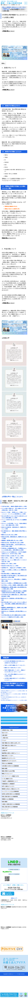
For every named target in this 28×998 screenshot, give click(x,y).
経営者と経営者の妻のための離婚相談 (11, 809)
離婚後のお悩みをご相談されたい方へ (11, 804)
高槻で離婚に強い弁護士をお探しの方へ (11, 758)
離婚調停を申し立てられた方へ (9, 776)
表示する (7, 72)
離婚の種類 (4, 784)
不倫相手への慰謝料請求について (10, 797)
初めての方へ (5, 748)
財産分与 (4, 101)
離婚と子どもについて (7, 789)
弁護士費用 (4, 751)
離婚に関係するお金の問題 (8, 787)
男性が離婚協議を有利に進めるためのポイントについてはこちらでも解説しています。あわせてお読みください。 (14, 330)
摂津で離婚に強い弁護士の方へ (9, 761)
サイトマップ (5, 825)
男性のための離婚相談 (7, 779)
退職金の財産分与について (9, 249)
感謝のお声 (4, 764)
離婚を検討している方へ (8, 771)
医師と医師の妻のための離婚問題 (10, 812)
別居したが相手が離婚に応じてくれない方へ (14, 679)
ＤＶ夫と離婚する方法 (7, 794)
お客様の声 (14, 735)
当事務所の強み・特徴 (7, 746)
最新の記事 (17, 635)
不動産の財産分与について (9, 108)
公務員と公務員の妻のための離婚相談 (11, 820)
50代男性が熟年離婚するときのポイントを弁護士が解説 (14, 714)
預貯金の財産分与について (9, 106)
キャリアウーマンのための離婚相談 (10, 807)
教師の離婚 (4, 817)
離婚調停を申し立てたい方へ (9, 774)
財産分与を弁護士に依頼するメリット (12, 103)
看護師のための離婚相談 (8, 815)
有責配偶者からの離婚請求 (8, 799)
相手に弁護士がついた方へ (8, 802)
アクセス (4, 756)
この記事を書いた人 (7, 635)
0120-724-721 (16, 983)
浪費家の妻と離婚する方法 (9, 48)
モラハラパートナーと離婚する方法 (10, 792)
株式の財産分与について (9, 111)
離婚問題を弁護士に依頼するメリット (11, 769)
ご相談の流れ (5, 753)
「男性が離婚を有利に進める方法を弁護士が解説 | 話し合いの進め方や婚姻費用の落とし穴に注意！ (14, 35)
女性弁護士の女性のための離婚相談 (10, 781)
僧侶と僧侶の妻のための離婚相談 (10, 822)
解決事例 (14, 732)
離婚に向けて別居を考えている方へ (12, 681)
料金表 (14, 738)
